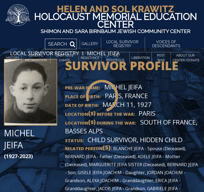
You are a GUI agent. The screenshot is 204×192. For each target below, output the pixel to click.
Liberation (140, 58)
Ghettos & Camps (64, 58)
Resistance (90, 58)
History (12, 58)
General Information (36, 58)
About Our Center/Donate (186, 58)
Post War (161, 58)
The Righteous (115, 58)
